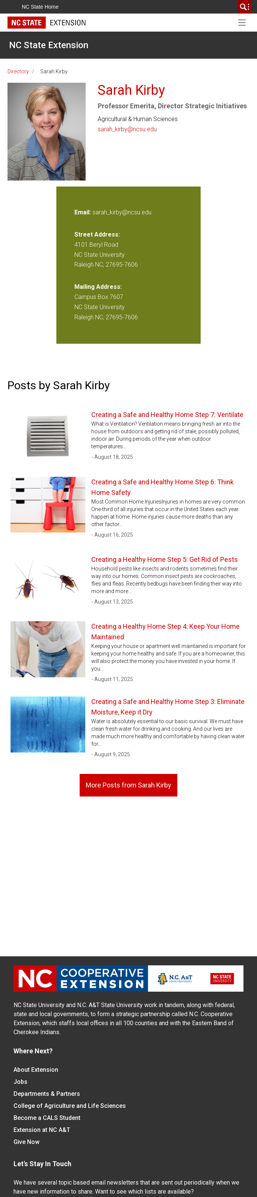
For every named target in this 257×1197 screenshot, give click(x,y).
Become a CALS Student (47, 1117)
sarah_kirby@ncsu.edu (127, 129)
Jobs (20, 1081)
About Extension (36, 1069)
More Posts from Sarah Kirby (128, 785)
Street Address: (97, 234)
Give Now (26, 1141)
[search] (244, 7)
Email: (83, 212)
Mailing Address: (98, 286)
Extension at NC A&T (42, 1129)
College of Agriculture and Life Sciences (70, 1105)
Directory (18, 71)
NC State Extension (48, 45)
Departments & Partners (47, 1093)
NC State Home (40, 7)
